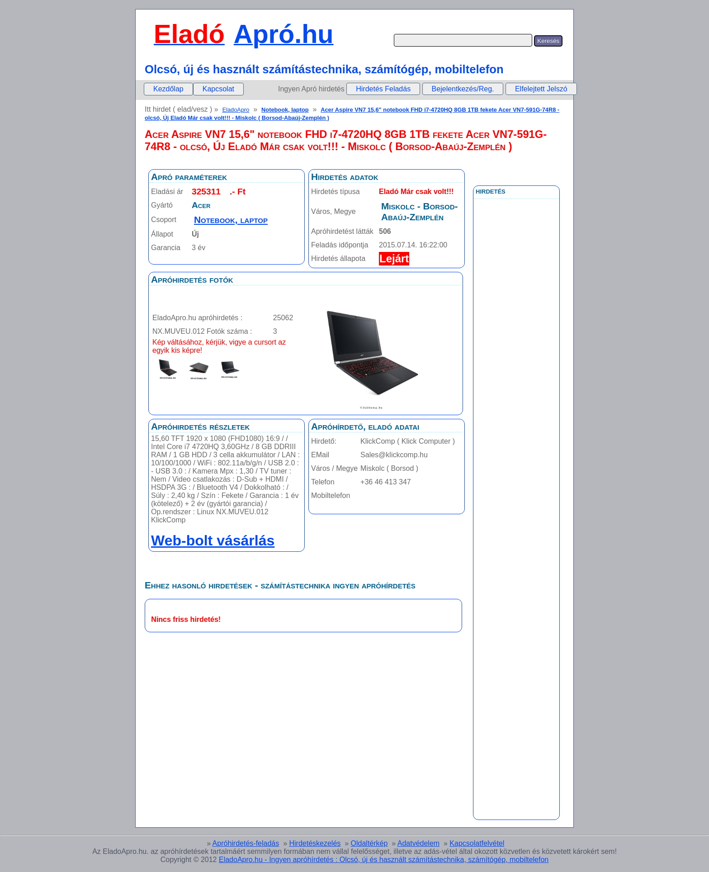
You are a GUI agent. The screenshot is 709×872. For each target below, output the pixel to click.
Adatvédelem (418, 843)
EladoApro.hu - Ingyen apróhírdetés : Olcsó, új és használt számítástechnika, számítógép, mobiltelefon (383, 859)
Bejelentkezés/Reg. (463, 89)
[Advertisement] (516, 402)
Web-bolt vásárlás (212, 540)
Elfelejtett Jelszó (541, 89)
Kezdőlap (168, 89)
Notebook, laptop (285, 109)
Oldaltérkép (369, 843)
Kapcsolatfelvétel (476, 843)
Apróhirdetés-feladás (246, 843)
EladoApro (236, 109)
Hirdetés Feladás (383, 89)
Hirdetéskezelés (314, 843)
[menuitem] (168, 89)
